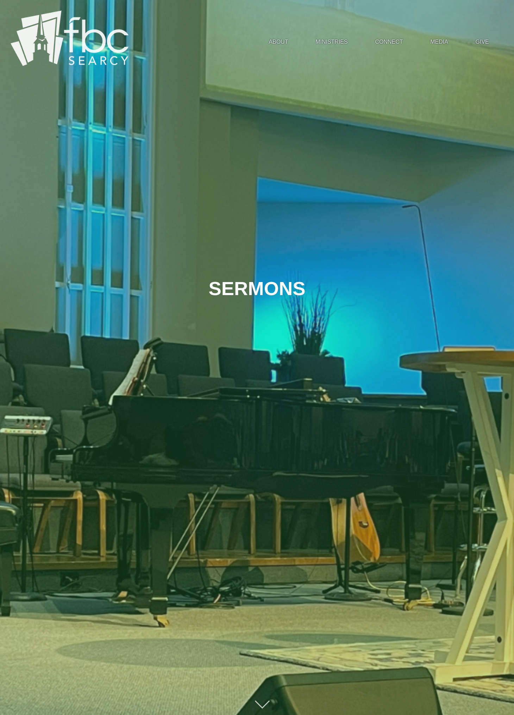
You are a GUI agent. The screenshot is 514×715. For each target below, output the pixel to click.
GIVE (482, 42)
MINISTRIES (331, 42)
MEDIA (439, 42)
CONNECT (389, 42)
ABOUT (278, 42)
